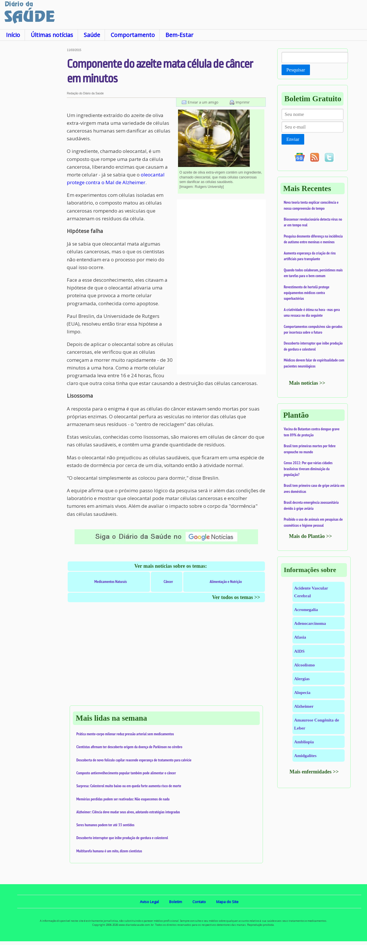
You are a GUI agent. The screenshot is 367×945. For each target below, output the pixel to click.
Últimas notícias (52, 35)
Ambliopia (304, 741)
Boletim (175, 901)
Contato (199, 901)
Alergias (302, 678)
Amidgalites (305, 755)
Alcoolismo (304, 664)
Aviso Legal (149, 901)
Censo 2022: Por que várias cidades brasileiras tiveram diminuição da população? (308, 468)
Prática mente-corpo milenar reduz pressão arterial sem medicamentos (125, 733)
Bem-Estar (179, 35)
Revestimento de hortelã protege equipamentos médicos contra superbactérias (306, 292)
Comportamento (133, 35)
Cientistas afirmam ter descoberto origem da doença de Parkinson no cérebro (129, 746)
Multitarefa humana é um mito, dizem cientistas (109, 850)
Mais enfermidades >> (314, 772)
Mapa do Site (227, 901)
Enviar (292, 139)
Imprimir (243, 102)
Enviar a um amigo (203, 102)
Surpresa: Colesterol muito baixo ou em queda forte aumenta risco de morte (128, 785)
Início (13, 35)
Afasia (300, 637)
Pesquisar (295, 70)
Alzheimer (304, 706)
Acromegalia (306, 609)
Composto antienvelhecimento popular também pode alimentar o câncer (126, 772)
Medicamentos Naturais (110, 581)
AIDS (299, 651)
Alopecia (302, 692)
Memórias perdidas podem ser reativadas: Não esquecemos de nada (122, 799)
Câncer (168, 581)
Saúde (92, 35)
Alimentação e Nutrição (226, 581)
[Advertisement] (33, 134)
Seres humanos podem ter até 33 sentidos (105, 824)
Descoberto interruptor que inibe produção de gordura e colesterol (122, 837)
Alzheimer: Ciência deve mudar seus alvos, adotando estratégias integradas (128, 811)
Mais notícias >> (307, 383)
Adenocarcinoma (310, 623)
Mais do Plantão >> (310, 536)
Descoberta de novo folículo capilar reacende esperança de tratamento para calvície (133, 760)
